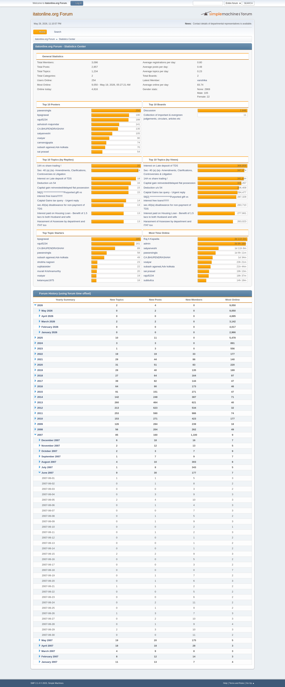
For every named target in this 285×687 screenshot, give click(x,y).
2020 (40, 364)
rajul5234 (42, 119)
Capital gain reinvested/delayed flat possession (63, 187)
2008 (40, 429)
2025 (40, 337)
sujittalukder (44, 266)
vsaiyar (41, 138)
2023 (40, 348)
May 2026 (46, 310)
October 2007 (49, 451)
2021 (40, 359)
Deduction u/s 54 (46, 183)
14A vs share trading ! (49, 165)
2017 (40, 381)
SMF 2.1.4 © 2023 (39, 683)
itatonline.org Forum (53, 13)
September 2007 (50, 456)
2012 (40, 407)
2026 (40, 305)
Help (225, 683)
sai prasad (43, 151)
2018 (40, 375)
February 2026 (49, 327)
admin (147, 243)
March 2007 (48, 651)
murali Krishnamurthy (49, 271)
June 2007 (47, 472)
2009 (40, 424)
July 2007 (47, 467)
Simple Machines (55, 683)
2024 (40, 343)
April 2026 (47, 316)
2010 (40, 418)
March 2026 (48, 321)
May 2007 (46, 640)
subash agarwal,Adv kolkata (52, 147)
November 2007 (50, 445)
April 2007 (47, 645)
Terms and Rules (236, 683)
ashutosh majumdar (48, 124)
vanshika (202, 80)
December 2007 (50, 440)
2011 (40, 413)
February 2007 (49, 656)
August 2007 (48, 461)
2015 (40, 391)
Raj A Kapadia (151, 239)
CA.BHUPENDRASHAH (50, 128)
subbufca (149, 280)
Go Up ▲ (250, 683)
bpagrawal (43, 115)
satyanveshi (43, 133)
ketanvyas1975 (45, 280)
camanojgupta (45, 142)
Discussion (150, 110)
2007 (40, 434)
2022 (40, 354)
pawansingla (44, 110)
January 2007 (49, 662)
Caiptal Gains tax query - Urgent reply (58, 200)
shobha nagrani (45, 262)
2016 (40, 386)
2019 (40, 370)
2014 (40, 397)
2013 (40, 402)
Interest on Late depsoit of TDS (54, 178)
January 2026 (49, 332)
